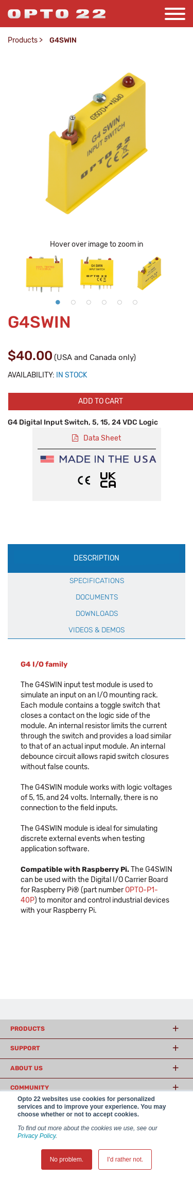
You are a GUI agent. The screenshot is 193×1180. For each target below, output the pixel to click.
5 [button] (120, 302)
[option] (44, 273)
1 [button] (58, 302)
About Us (26, 1068)
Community (29, 1087)
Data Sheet (102, 438)
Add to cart (100, 401)
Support (25, 1048)
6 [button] (135, 302)
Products (23, 40)
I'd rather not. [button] (125, 1159)
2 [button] (73, 302)
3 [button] (89, 302)
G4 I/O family (44, 664)
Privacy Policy (36, 1135)
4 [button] (104, 302)
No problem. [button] (66, 1159)
